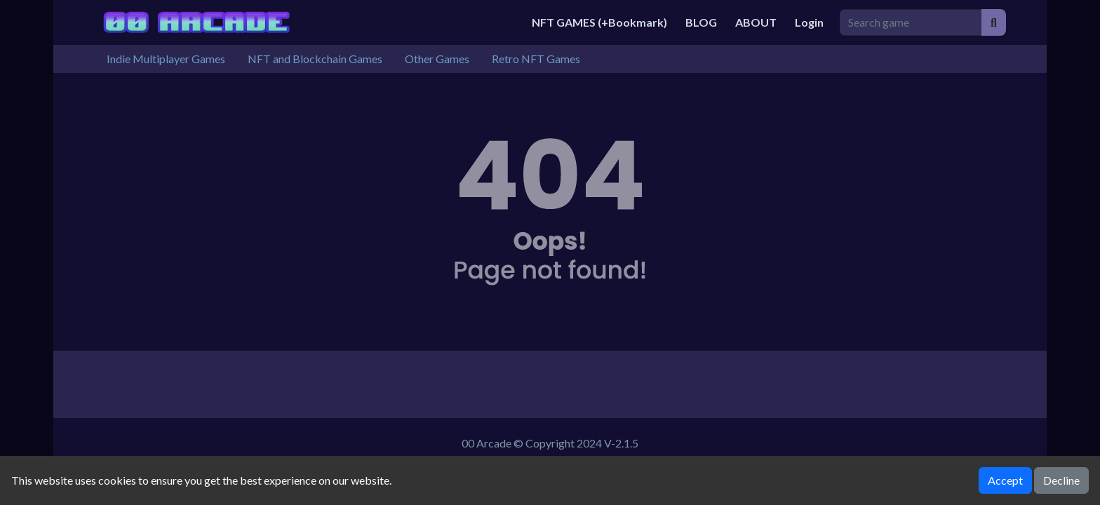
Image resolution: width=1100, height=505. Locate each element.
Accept (1005, 480)
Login (809, 22)
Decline (1061, 480)
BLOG (701, 22)
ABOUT (756, 22)
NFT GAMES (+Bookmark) (599, 22)
